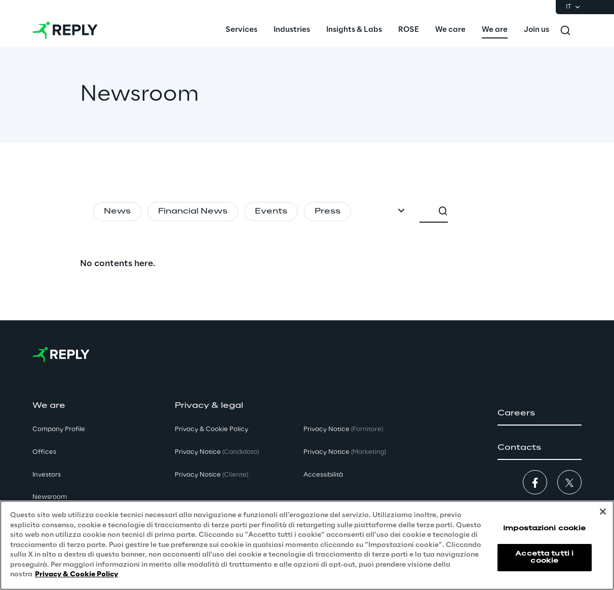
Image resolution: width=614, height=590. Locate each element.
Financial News (192, 211)
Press (327, 211)
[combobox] (493, 211)
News (117, 211)
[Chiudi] (603, 511)
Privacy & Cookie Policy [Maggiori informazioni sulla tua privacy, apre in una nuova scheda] (76, 574)
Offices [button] (44, 452)
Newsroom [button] (49, 497)
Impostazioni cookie (544, 528)
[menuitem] (241, 30)
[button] (539, 413)
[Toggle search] (565, 30)
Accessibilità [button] (323, 475)
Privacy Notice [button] (217, 452)
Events (271, 211)
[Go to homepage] (65, 30)
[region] (307, 545)
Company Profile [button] (58, 429)
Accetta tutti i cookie (544, 557)
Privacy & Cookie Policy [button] (211, 429)
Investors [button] (46, 475)
